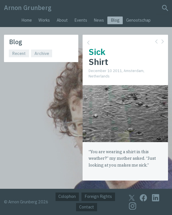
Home (26, 20)
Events (80, 20)
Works (44, 20)
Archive (41, 53)
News (99, 20)
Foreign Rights (98, 196)
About (62, 20)
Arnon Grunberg (28, 8)
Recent (19, 53)
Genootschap (138, 20)
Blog (115, 20)
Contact (86, 207)
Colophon (67, 196)
